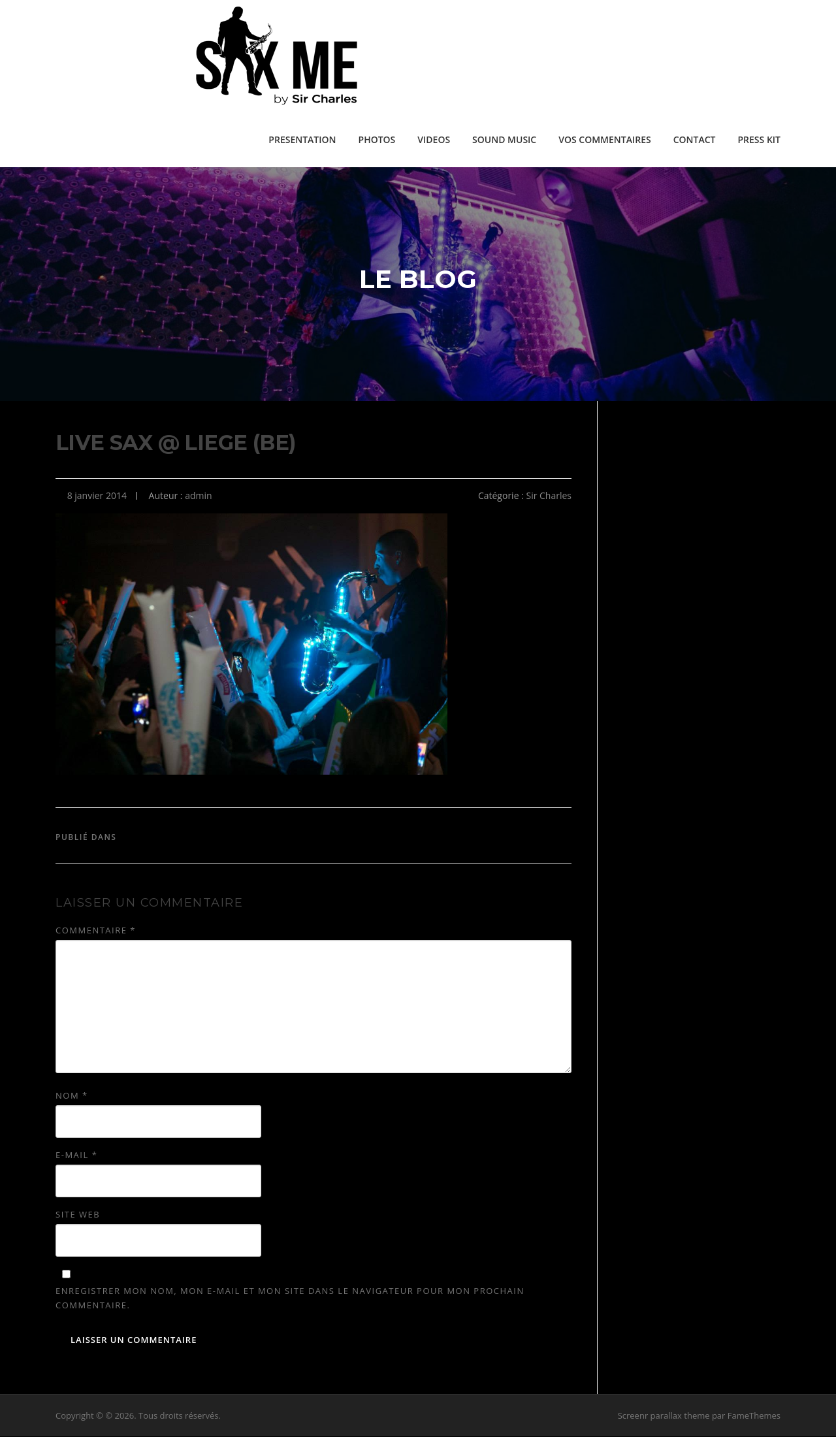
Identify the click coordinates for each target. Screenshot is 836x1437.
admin (198, 496)
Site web (78, 1215)
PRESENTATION (302, 139)
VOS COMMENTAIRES (604, 139)
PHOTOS (377, 139)
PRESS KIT (758, 139)
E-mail (76, 1155)
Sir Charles (548, 496)
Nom (72, 1096)
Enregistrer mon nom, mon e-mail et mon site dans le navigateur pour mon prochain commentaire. (290, 1298)
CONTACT (694, 139)
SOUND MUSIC (504, 139)
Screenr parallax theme (664, 1416)
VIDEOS (433, 139)
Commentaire (96, 931)
